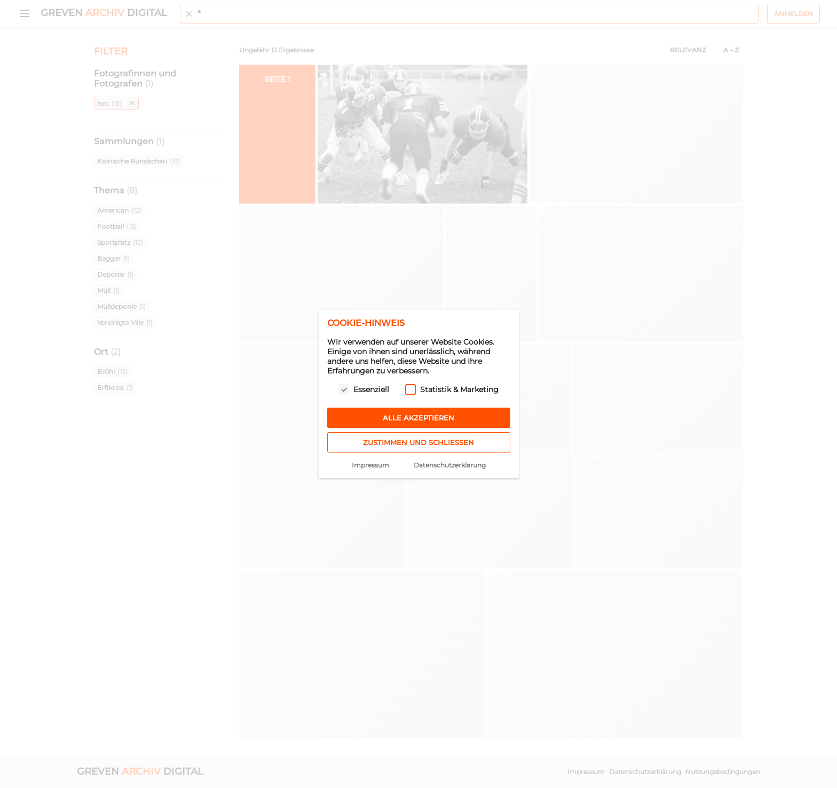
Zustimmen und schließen (418, 442)
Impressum (370, 465)
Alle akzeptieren (418, 417)
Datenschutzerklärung (450, 465)
